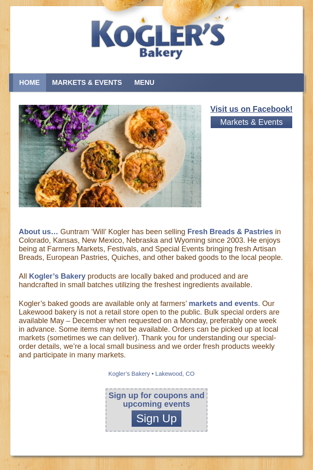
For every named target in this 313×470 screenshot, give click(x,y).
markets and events (223, 303)
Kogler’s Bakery (57, 276)
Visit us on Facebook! (251, 108)
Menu (144, 82)
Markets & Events (87, 82)
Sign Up (156, 418)
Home (29, 82)
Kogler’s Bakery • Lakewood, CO (151, 373)
